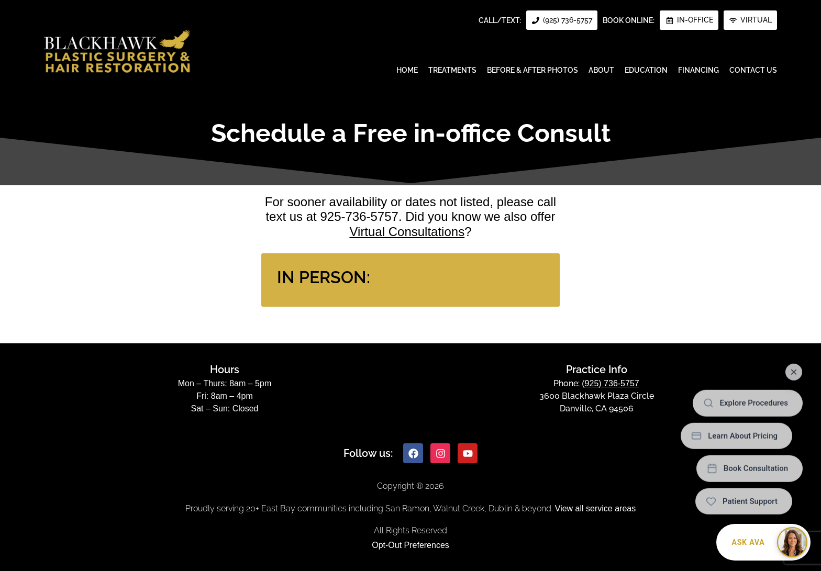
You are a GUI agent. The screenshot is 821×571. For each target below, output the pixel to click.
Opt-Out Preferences (410, 545)
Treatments (452, 70)
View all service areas (595, 508)
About (601, 70)
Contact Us (753, 70)
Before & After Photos (532, 70)
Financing (698, 70)
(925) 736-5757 (610, 383)
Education (646, 70)
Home (407, 70)
